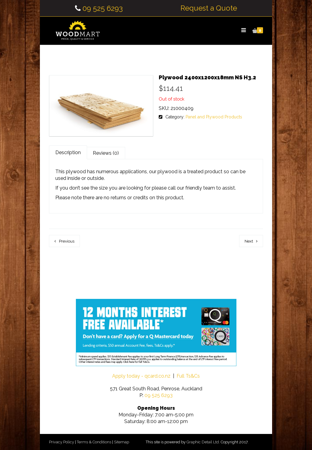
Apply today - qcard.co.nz (141, 376)
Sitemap (121, 442)
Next (249, 241)
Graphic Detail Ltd (203, 442)
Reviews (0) (106, 153)
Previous (66, 241)
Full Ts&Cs (188, 376)
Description (68, 152)
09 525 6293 (103, 8)
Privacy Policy (61, 442)
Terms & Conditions (94, 442)
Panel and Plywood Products (214, 116)
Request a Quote (208, 8)
